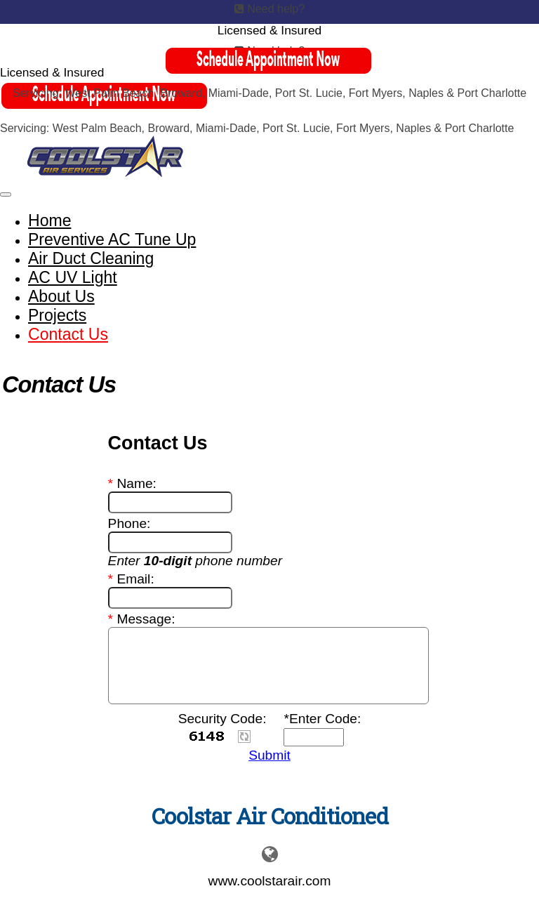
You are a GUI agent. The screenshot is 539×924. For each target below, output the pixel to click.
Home (49, 220)
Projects (57, 315)
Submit (269, 755)
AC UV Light (72, 277)
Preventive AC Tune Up (112, 239)
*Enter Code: (322, 718)
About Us (61, 296)
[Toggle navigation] (5, 194)
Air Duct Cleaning (91, 258)
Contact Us (68, 334)
